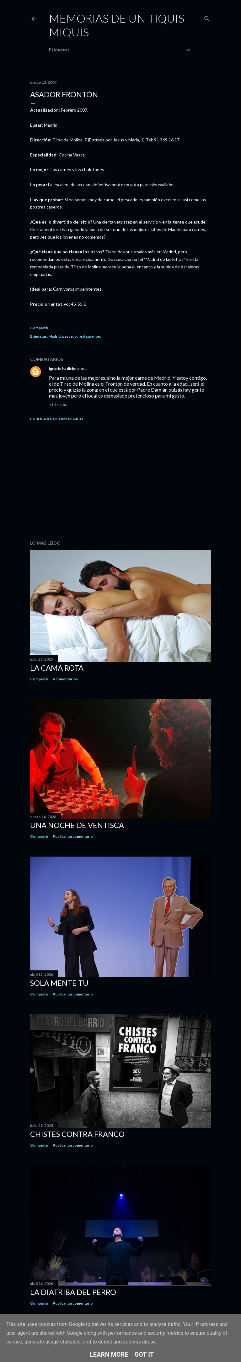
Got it (144, 1354)
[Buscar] (207, 17)
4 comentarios (65, 679)
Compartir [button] (39, 327)
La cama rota (56, 667)
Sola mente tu (59, 982)
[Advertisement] (120, 481)
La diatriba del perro (73, 1291)
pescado (69, 336)
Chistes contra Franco (77, 1133)
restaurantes (89, 336)
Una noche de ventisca (77, 825)
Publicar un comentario (56, 418)
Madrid (54, 336)
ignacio (55, 368)
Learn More (109, 1354)
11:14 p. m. (58, 404)
